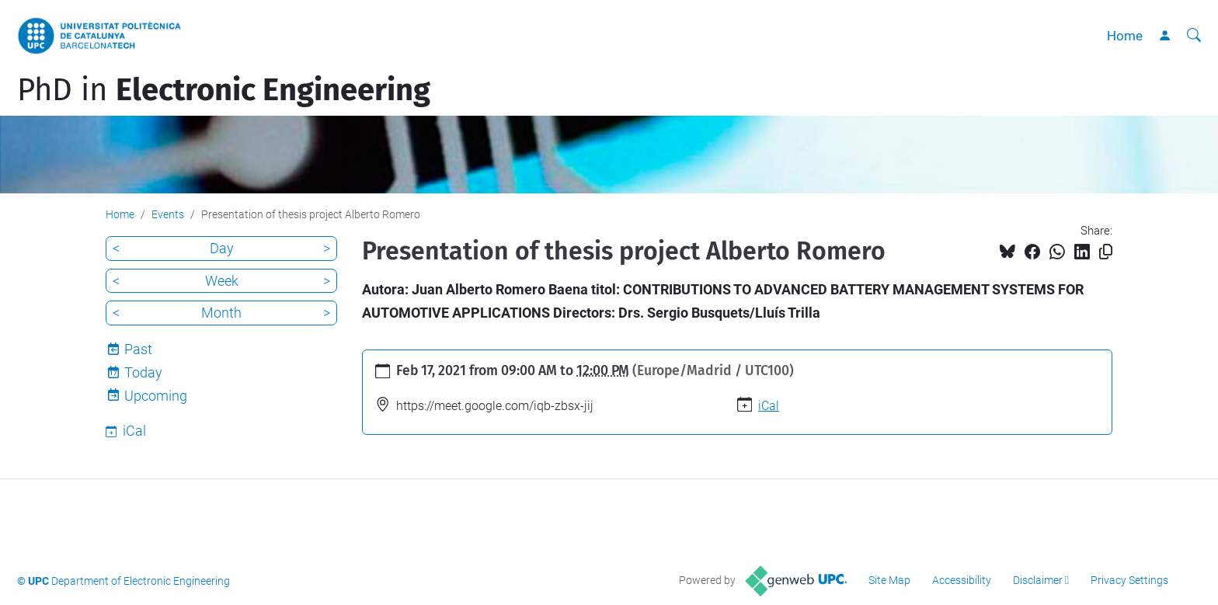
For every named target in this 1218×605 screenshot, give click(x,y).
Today (143, 372)
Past (138, 349)
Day (222, 248)
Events (167, 214)
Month (221, 312)
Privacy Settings (1129, 580)
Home (1125, 35)
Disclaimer (1038, 580)
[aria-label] (1194, 35)
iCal (768, 405)
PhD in (223, 90)
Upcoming (155, 396)
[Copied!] (1105, 252)
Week (221, 281)
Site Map (889, 580)
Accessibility (961, 580)
